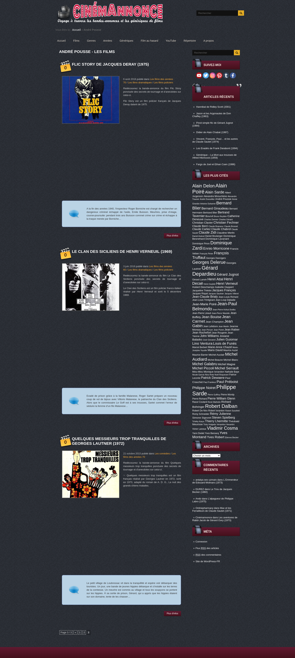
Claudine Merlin (226, 232)
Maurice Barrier (200, 355)
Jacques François (224, 290)
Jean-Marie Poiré (204, 304)
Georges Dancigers (216, 258)
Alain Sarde (214, 192)
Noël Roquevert (222, 374)
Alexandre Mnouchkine (215, 196)
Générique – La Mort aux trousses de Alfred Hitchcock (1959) (214, 156)
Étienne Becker (232, 437)
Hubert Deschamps (203, 287)
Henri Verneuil (227, 283)
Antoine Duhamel (208, 203)
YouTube (171, 40)
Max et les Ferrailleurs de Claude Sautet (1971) (212, 509)
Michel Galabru (204, 364)
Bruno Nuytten (220, 216)
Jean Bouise (211, 317)
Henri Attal (215, 279)
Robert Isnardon (216, 410)
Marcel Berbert (199, 347)
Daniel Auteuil (198, 236)
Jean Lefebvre (210, 326)
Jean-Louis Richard (228, 297)
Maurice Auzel (230, 350)
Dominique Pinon (201, 243)
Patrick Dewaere (212, 378)
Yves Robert (215, 437)
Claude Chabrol (221, 229)
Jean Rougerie (219, 332)
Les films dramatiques (140, 82)
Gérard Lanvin (199, 279)
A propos (208, 40)
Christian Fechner (226, 222)
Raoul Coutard (199, 402)
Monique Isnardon (214, 371)
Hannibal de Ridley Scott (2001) (213, 106)
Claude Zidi (207, 232)
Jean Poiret (219, 330)
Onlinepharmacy (204, 508)
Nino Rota (209, 374)
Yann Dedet (198, 433)
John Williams (209, 335)
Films (76, 40)
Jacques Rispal (200, 293)
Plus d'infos (172, 235)
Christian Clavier (202, 222)
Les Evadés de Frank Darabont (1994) (217, 148)
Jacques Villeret (231, 293)
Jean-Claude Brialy (205, 296)
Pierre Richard (199, 398)
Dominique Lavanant (217, 238)
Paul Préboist (227, 382)
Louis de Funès (224, 343)
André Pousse (223, 199)
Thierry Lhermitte (216, 421)
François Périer (206, 253)
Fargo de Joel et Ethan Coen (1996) (215, 164)
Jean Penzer (207, 330)
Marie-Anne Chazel (220, 347)
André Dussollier (207, 199)
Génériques (126, 40)
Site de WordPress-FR (207, 561)
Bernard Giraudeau (215, 208)
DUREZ (199, 489)
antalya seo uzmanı (206, 479)
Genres (91, 40)
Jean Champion (215, 321)
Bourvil (209, 216)
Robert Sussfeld (232, 411)
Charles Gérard (226, 219)
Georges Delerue (209, 262)
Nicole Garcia (198, 374)
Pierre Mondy (227, 394)
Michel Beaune (215, 360)
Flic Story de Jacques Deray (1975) (110, 64)
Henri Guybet (210, 284)
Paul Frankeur (209, 382)
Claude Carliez (201, 229)
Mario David (215, 350)
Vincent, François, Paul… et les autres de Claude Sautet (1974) (215, 140)
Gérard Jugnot (228, 274)
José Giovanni (209, 340)
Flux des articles (207, 548)
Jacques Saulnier (216, 293)
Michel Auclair (216, 354)
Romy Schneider (200, 414)
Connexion (201, 541)
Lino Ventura (202, 343)
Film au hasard (149, 40)
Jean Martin (223, 326)
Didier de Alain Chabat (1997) (212, 132)
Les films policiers (163, 82)
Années (107, 40)
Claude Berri (200, 226)
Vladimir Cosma (222, 428)
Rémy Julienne (220, 414)
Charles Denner (211, 219)
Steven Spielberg (223, 417)
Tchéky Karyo (198, 421)
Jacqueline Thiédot (201, 290)
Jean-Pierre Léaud (201, 313)
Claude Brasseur (215, 226)
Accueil (76, 29)
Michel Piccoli (203, 368)
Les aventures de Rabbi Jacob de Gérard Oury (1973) (214, 519)
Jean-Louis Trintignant (203, 300)
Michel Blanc (231, 359)
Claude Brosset (231, 226)
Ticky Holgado (209, 424)
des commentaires (208, 554)
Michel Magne (226, 364)
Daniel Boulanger (214, 236)
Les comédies (162, 453)
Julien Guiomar (227, 339)
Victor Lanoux (199, 429)
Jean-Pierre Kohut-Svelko (224, 309)
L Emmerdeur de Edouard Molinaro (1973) (215, 481)
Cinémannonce (203, 517)
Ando (198, 498)
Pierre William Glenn (221, 398)
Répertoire (190, 40)
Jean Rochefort (201, 332)
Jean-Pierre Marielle (221, 313)
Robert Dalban (221, 406)
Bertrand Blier (210, 212)
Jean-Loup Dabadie (225, 300)
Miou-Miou (197, 371)
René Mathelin (214, 402)
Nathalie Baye (232, 371)
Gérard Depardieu (205, 271)
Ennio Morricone (216, 248)
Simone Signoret (201, 417)
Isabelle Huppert (224, 287)
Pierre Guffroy (214, 394)
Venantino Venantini (225, 424)
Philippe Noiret (204, 388)
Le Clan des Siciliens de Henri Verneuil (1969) (122, 251)
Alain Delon (203, 185)
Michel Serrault (227, 368)
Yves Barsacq (212, 433)
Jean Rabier (231, 329)
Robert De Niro (200, 410)
